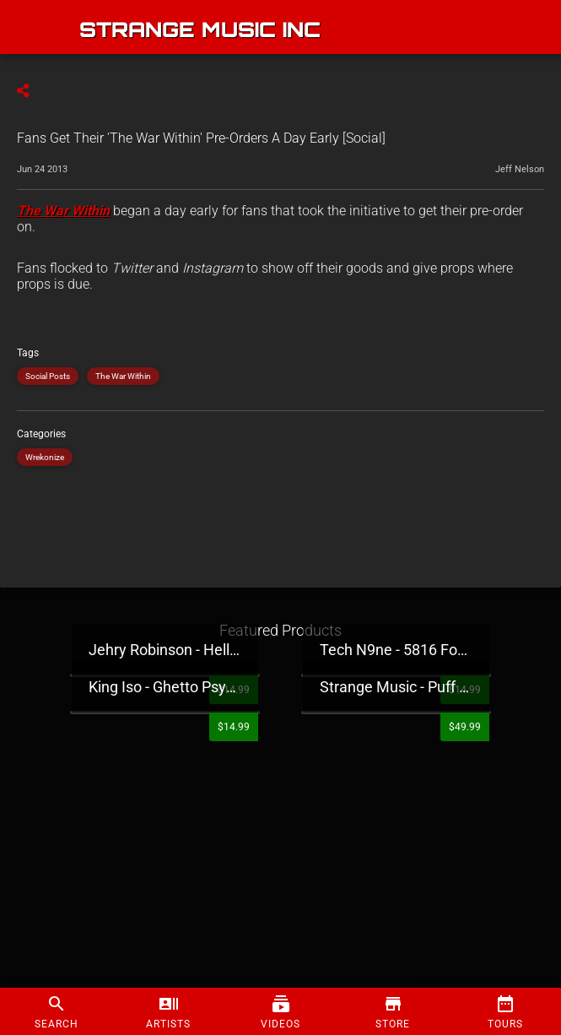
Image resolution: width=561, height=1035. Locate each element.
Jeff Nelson (519, 169)
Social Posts (47, 376)
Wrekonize (44, 457)
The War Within (123, 376)
